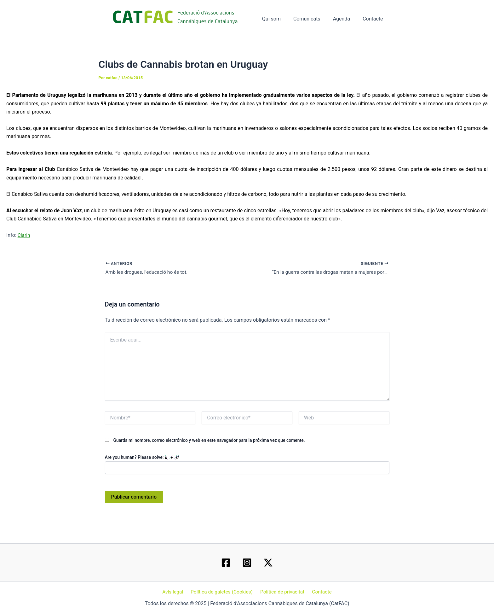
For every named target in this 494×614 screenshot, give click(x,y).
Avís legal (174, 592)
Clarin (24, 235)
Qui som (280, 19)
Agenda (345, 19)
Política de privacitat (282, 592)
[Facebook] (226, 562)
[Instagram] (247, 562)
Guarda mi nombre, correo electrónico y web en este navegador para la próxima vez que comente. (209, 440)
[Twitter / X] (268, 562)
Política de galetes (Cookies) (222, 592)
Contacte (374, 19)
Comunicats (313, 19)
